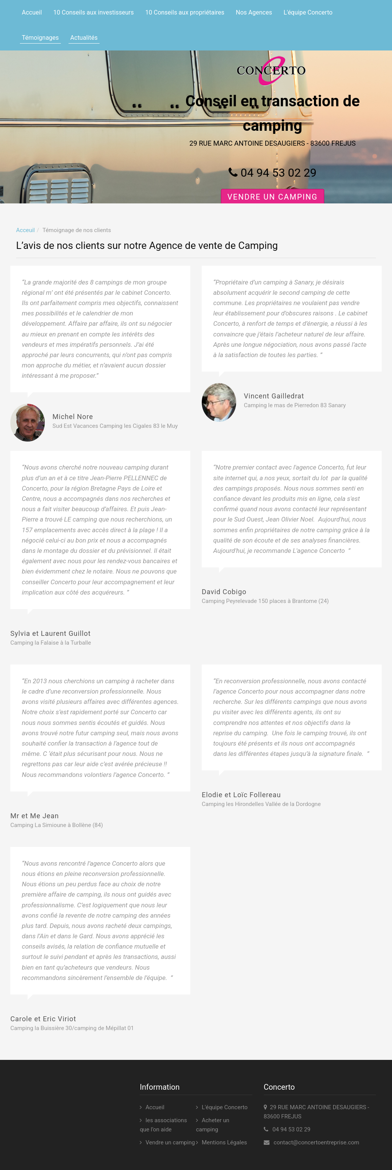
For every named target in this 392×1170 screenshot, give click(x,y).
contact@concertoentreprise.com (316, 1142)
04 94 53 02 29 (273, 172)
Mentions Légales (224, 1142)
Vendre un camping (272, 197)
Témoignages (40, 37)
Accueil (32, 12)
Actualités (84, 37)
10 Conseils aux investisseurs (93, 12)
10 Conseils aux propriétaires (185, 12)
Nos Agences (254, 12)
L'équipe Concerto (308, 12)
